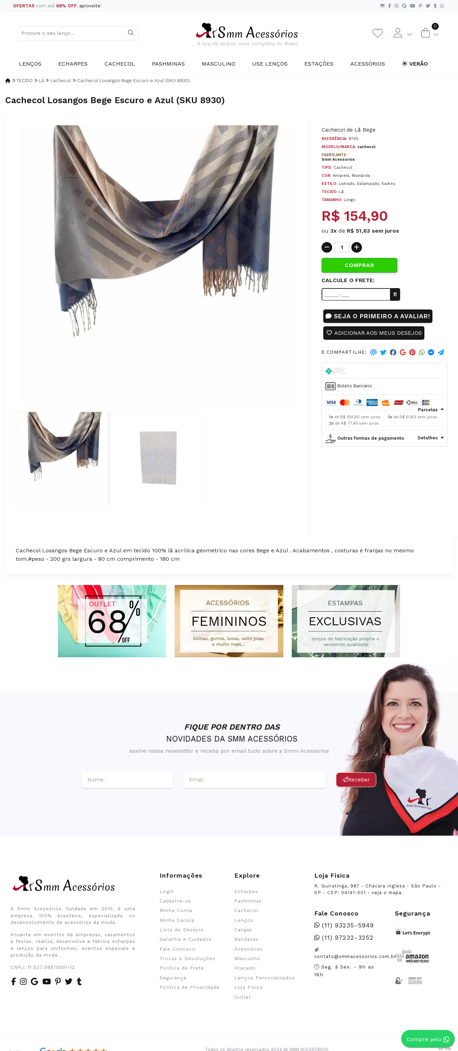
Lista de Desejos (182, 929)
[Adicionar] (356, 247)
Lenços (30, 63)
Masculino (218, 63)
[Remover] (327, 247)
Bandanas (246, 939)
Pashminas (168, 63)
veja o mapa (387, 892)
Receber (356, 779)
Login (167, 891)
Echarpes (73, 63)
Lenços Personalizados (264, 977)
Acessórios (367, 63)
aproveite (89, 5)
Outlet (242, 997)
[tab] (384, 371)
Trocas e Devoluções (187, 958)
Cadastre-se (175, 901)
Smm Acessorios (338, 159)
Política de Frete (182, 968)
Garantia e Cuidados (186, 939)
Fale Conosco (178, 949)
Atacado (245, 968)
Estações (319, 63)
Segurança (173, 977)
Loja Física (248, 987)
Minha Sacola (177, 920)
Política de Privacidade (190, 987)
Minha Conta (176, 910)
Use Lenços (270, 63)
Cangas (243, 929)
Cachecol (120, 63)
